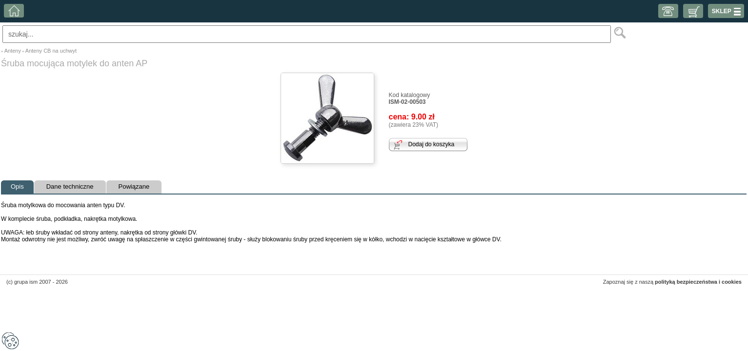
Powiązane (134, 186)
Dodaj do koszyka (431, 144)
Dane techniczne (70, 186)
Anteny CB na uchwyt (51, 51)
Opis (17, 186)
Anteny (12, 51)
